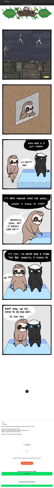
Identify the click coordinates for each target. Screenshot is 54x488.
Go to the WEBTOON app (27, 485)
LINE (17, 440)
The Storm (6, 1)
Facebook (22, 440)
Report (27, 451)
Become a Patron (27, 463)
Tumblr (32, 440)
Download (27, 473)
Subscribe (27, 444)
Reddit (36, 440)
